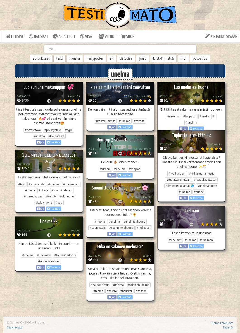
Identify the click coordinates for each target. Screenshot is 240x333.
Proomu (40, 322)
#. (214, 116)
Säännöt (228, 327)
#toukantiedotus (65, 255)
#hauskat (126, 291)
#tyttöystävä (33, 130)
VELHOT (107, 36)
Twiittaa (53, 142)
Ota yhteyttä (14, 327)
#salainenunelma (138, 285)
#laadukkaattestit (205, 180)
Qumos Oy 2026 (19, 322)
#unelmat (175, 240)
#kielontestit (56, 136)
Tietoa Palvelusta (222, 323)
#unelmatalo (71, 184)
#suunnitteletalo (62, 190)
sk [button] (111, 58)
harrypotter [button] (95, 58)
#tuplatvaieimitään (178, 180)
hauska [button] (74, 58)
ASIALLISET (64, 36)
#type (69, 130)
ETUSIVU (15, 36)
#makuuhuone (33, 196)
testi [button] (59, 58)
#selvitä (112, 291)
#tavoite (139, 121)
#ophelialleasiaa (48, 261)
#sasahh (141, 291)
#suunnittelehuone (121, 228)
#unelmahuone (207, 186)
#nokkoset (143, 228)
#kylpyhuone (44, 202)
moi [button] (183, 58)
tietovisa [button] (126, 58)
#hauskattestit (100, 285)
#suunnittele (37, 184)
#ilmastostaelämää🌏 (180, 186)
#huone (199, 192)
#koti (59, 202)
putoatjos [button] (200, 58)
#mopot (134, 169)
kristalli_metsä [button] (163, 58)
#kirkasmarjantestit (201, 173)
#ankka (204, 116)
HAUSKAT (38, 36)
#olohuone (66, 196)
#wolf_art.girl (177, 173)
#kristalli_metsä (105, 121)
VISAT (87, 36)
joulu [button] (142, 58)
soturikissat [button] (41, 58)
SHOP (127, 36)
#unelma (39, 136)
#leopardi (189, 116)
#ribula (43, 190)
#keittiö (51, 196)
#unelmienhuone (134, 222)
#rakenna (173, 116)
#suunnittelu (98, 228)
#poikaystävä (53, 130)
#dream (105, 169)
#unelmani (207, 240)
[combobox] (120, 48)
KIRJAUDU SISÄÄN (221, 36)
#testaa (98, 291)
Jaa (40, 142)
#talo (21, 184)
